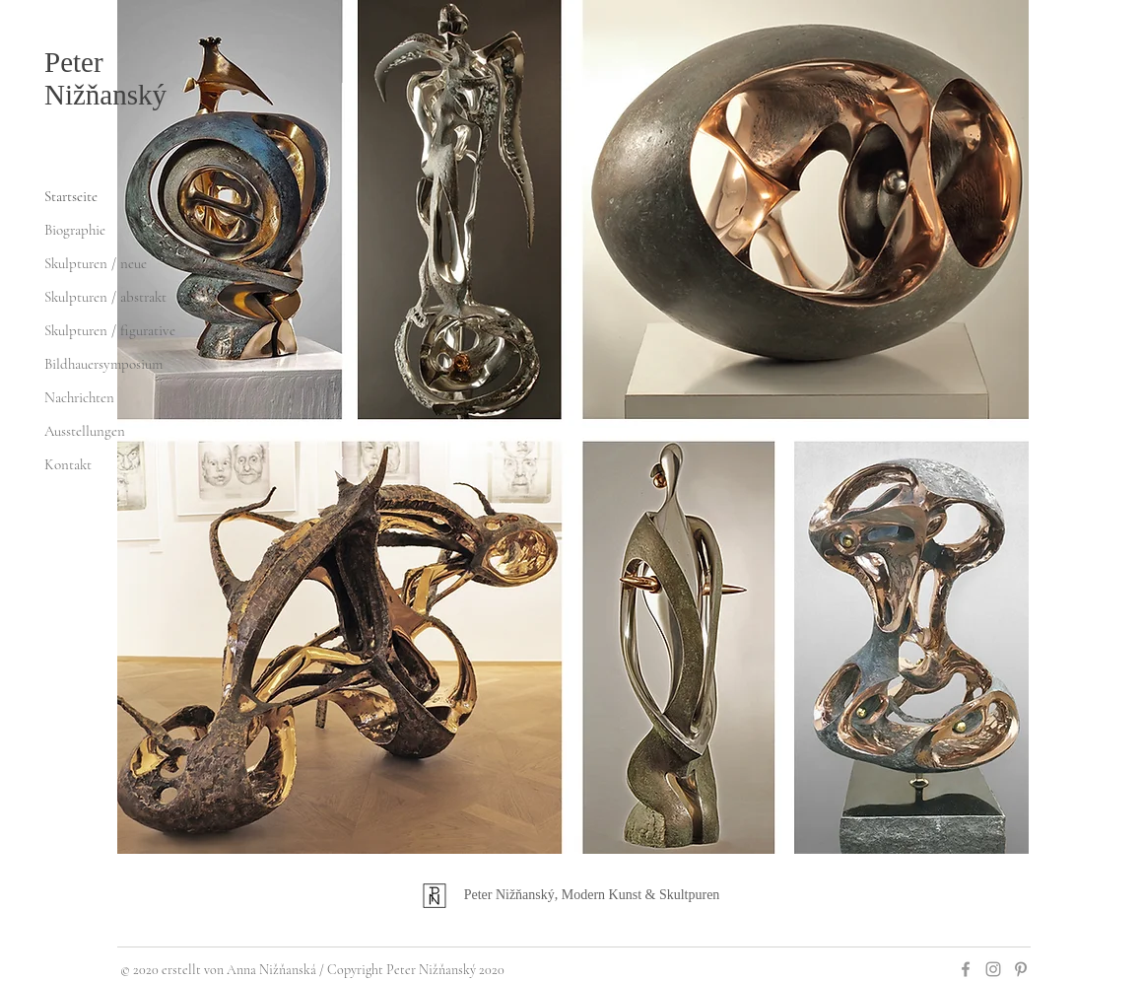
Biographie (74, 230)
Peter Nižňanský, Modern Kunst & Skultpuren (592, 894)
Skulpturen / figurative (109, 330)
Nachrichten (79, 397)
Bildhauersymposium (103, 364)
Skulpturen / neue (95, 263)
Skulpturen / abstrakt (105, 297)
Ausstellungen (84, 431)
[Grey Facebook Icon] (965, 969)
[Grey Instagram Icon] (993, 969)
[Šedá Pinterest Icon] (1021, 969)
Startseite (71, 196)
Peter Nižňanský (105, 78)
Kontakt (68, 464)
